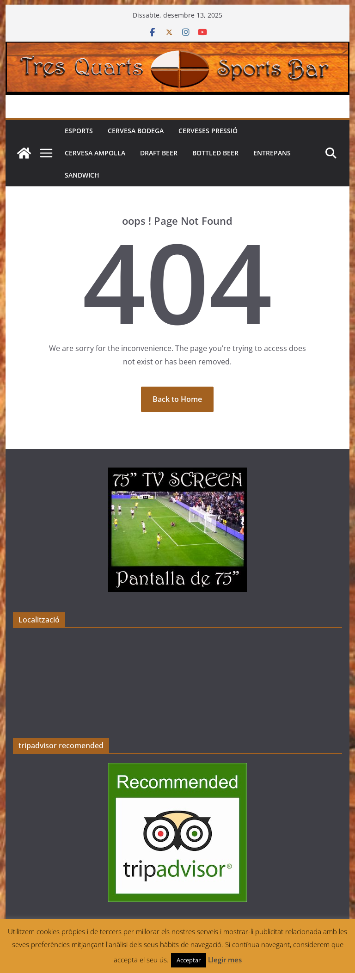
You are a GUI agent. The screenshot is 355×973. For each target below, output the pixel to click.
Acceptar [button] (189, 960)
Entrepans (272, 152)
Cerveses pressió (208, 130)
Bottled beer (215, 152)
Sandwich (82, 175)
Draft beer (159, 152)
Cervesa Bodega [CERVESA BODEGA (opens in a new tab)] (136, 130)
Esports (79, 130)
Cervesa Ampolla (95, 152)
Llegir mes (225, 959)
